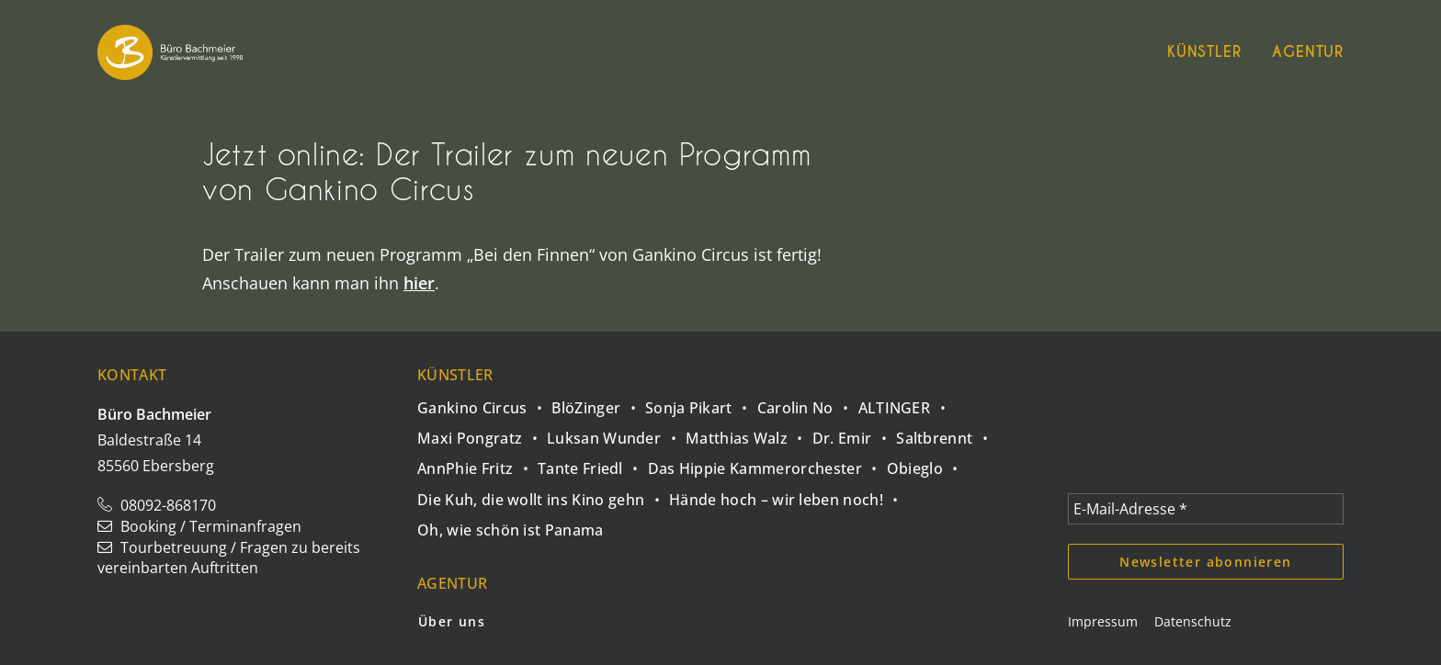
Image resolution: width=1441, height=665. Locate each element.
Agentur (1308, 52)
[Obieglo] (927, 463)
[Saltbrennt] (946, 433)
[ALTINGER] (906, 403)
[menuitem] (1210, 52)
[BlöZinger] (598, 403)
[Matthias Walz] (749, 433)
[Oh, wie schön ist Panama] (510, 525)
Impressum (1103, 621)
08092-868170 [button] (156, 505)
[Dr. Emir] (854, 433)
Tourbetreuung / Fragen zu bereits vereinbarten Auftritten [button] (228, 557)
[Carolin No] (807, 403)
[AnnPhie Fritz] (477, 463)
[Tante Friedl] (593, 463)
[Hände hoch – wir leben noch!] (788, 494)
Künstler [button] (1204, 52)
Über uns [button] (451, 621)
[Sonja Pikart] (701, 403)
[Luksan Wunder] (616, 433)
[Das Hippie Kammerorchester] (767, 463)
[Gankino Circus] (484, 404)
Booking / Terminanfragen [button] (199, 526)
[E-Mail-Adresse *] (1206, 508)
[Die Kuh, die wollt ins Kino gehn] (543, 494)
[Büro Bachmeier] (170, 52)
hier (419, 283)
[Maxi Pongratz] (482, 433)
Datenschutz (1192, 621)
